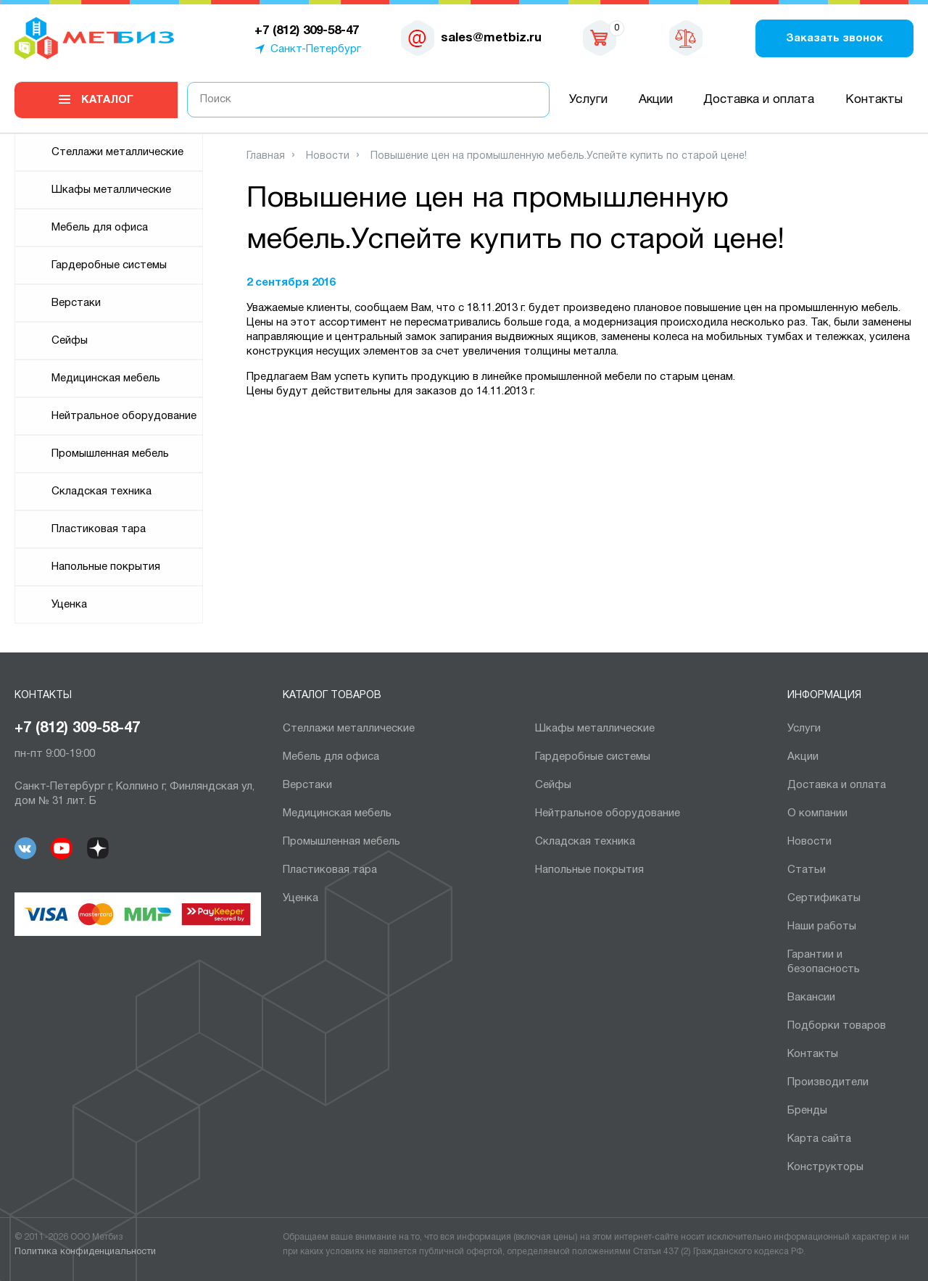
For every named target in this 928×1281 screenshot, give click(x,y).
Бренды (807, 1111)
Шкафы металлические (111, 190)
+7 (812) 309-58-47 (77, 728)
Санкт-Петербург (315, 49)
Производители (828, 1082)
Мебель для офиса (99, 228)
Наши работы (821, 926)
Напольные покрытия (105, 567)
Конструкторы (825, 1167)
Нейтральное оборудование (123, 416)
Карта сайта (819, 1139)
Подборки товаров (836, 1026)
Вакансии (811, 997)
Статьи (806, 870)
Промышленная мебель (110, 454)
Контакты (874, 99)
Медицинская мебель (105, 378)
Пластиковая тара (98, 529)
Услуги (588, 99)
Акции (656, 99)
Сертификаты (824, 898)
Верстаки (76, 303)
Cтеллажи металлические (117, 152)
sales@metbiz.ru (491, 38)
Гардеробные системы (109, 265)
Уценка (69, 605)
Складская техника (101, 491)
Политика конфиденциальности (85, 1252)
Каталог (107, 100)
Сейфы (69, 341)
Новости (809, 842)
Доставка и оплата (758, 99)
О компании (817, 813)
